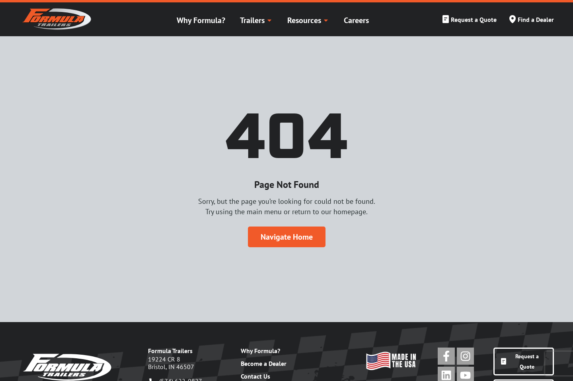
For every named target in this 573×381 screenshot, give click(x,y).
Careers (356, 20)
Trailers (256, 20)
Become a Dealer (263, 363)
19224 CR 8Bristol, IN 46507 (171, 363)
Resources (308, 20)
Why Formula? (201, 20)
